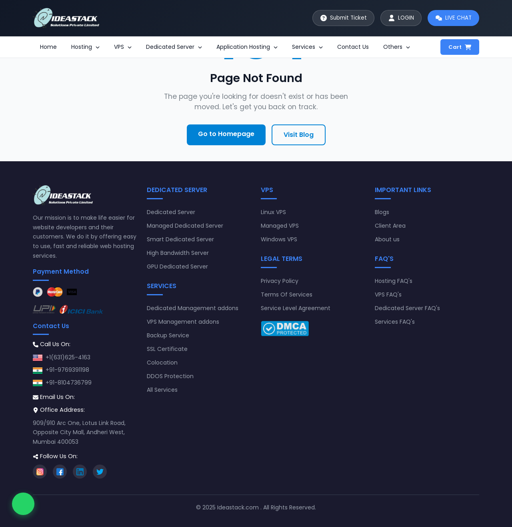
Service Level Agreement (295, 308)
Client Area (390, 226)
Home (48, 47)
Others (396, 47)
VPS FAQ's (388, 295)
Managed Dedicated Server (185, 226)
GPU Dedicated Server (177, 266)
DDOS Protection (170, 376)
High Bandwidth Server (178, 253)
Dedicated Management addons (192, 308)
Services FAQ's (395, 322)
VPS (123, 47)
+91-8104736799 (69, 383)
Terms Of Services (286, 295)
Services (307, 47)
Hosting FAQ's (393, 281)
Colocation (162, 363)
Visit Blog (299, 134)
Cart (459, 47)
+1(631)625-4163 (68, 357)
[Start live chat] (451, 18)
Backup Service (168, 335)
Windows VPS (279, 239)
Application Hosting (247, 47)
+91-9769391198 (67, 370)
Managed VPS (280, 226)
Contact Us (353, 47)
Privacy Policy (279, 281)
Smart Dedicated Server (180, 239)
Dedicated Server (174, 47)
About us (387, 239)
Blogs (382, 212)
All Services (162, 390)
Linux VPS (273, 212)
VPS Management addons (183, 322)
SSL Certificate (167, 349)
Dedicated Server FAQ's (407, 308)
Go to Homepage (226, 133)
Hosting (85, 47)
